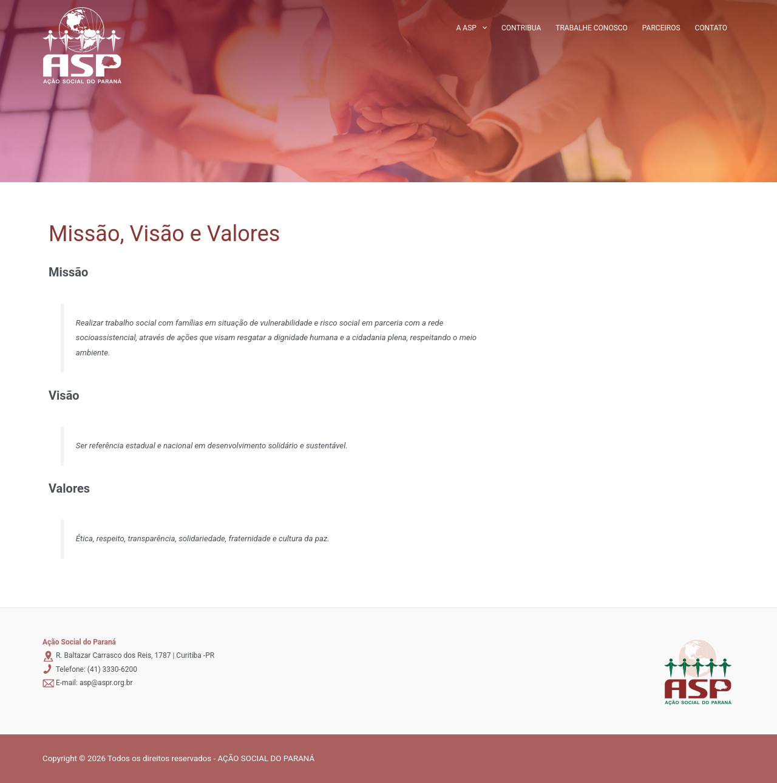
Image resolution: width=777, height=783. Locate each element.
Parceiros (661, 28)
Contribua (521, 28)
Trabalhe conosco (591, 28)
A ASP (471, 28)
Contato (711, 28)
